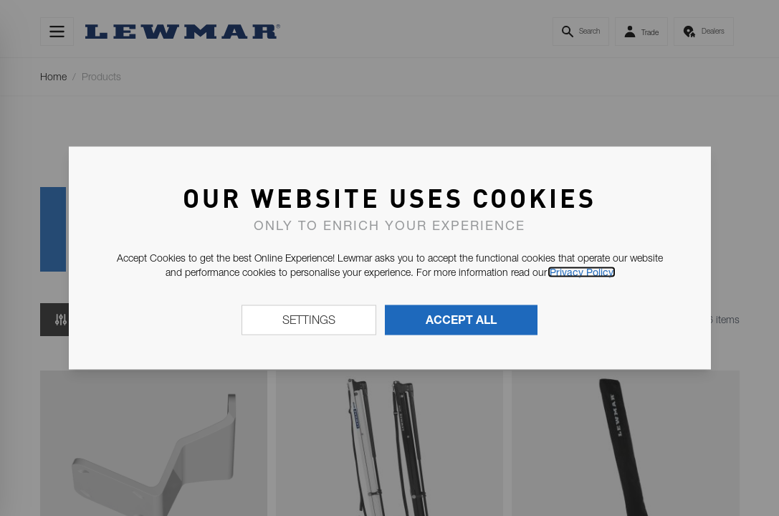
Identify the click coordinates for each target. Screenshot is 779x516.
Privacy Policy (581, 272)
